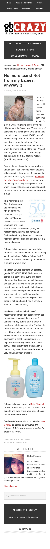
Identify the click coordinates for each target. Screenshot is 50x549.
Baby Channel (37, 404)
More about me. (11, 486)
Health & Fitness (23, 440)
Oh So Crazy (25, 29)
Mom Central (22, 442)
